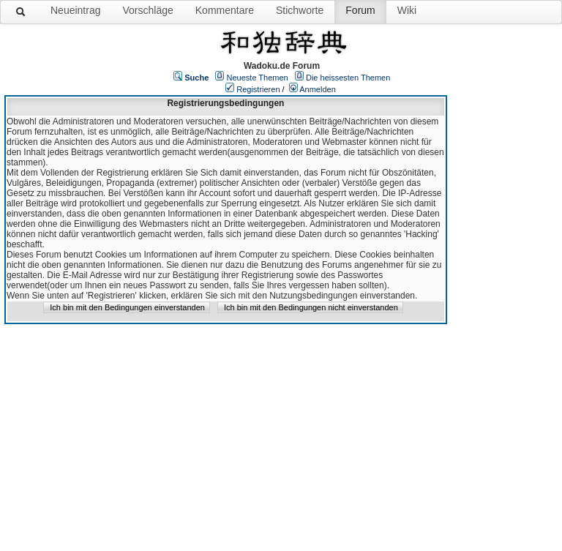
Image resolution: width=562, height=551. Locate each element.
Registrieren (258, 89)
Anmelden (317, 89)
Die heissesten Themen (348, 77)
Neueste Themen (257, 77)
